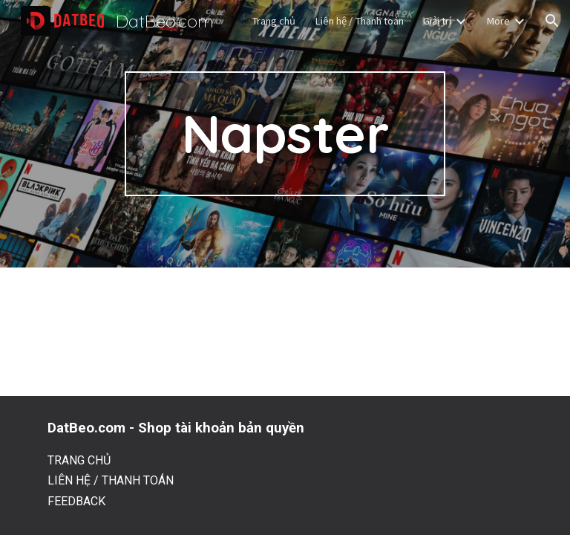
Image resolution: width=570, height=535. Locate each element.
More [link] (498, 20)
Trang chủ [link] (273, 20)
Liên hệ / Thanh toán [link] (359, 20)
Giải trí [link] (437, 20)
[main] (285, 133)
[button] (552, 21)
